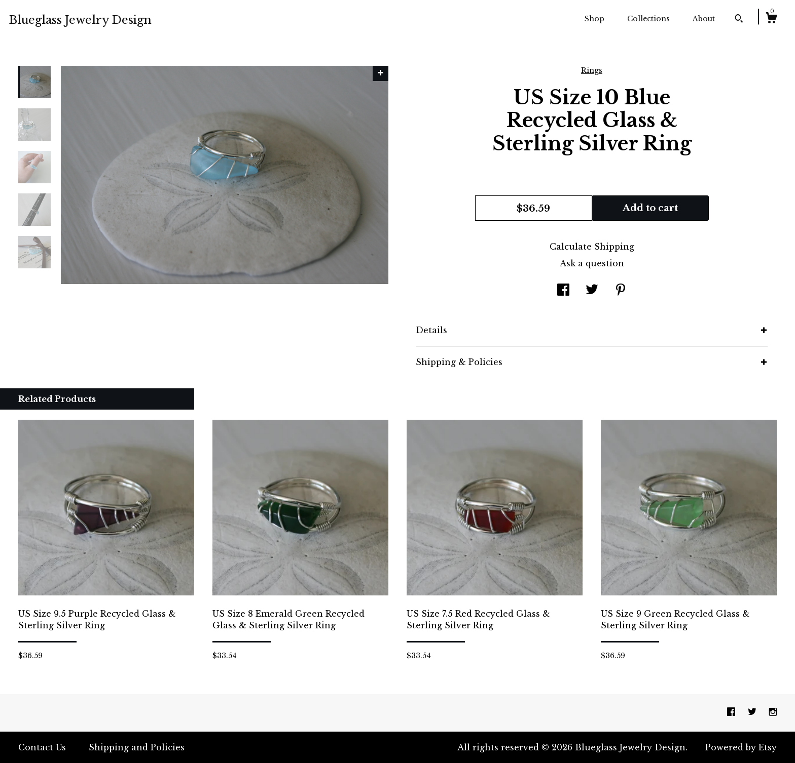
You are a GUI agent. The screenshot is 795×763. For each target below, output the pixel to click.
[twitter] (753, 712)
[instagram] (773, 712)
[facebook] (732, 712)
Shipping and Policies (137, 747)
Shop (594, 18)
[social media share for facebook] (563, 291)
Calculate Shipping (592, 247)
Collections (648, 18)
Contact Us (42, 747)
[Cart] (771, 19)
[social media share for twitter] (592, 291)
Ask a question (592, 263)
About (704, 18)
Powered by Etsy (741, 747)
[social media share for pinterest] (621, 291)
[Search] (739, 19)
